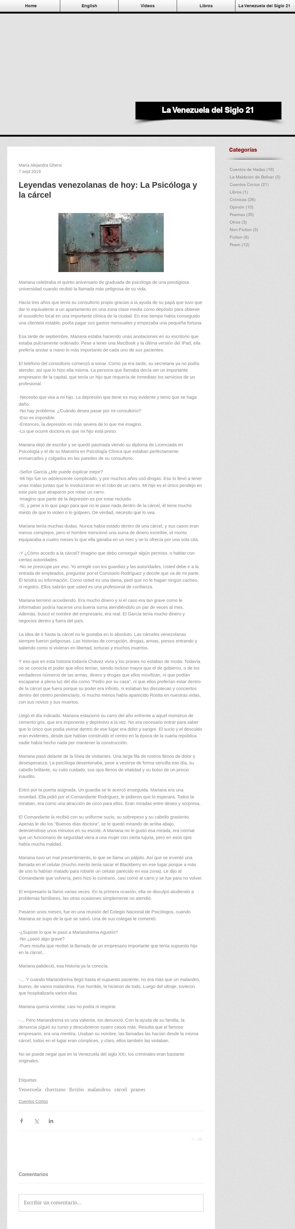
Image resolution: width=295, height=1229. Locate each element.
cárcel (120, 1089)
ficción (76, 1089)
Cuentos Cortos (33, 1101)
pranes (138, 1089)
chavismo (55, 1089)
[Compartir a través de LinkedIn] (51, 1121)
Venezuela (30, 1089)
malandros (99, 1089)
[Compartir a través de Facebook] (21, 1121)
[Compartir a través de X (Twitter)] (36, 1121)
